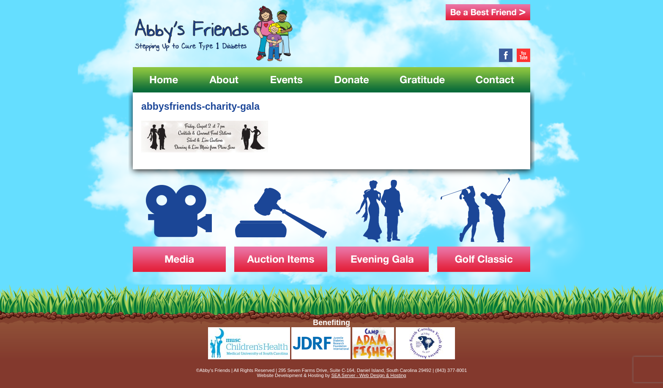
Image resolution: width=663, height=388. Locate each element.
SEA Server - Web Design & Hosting (368, 375)
